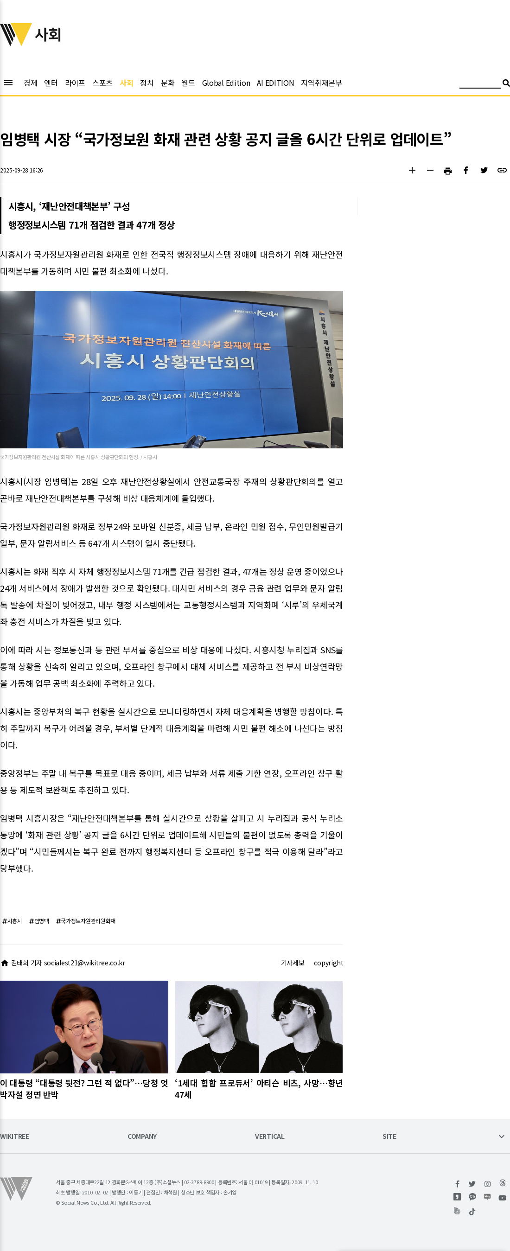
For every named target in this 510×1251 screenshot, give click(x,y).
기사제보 (293, 962)
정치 (146, 82)
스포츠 (102, 82)
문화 (167, 82)
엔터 (50, 82)
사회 (126, 82)
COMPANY (142, 1137)
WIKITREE (14, 1137)
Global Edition (226, 82)
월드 (188, 82)
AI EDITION (275, 82)
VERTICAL (270, 1137)
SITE (389, 1137)
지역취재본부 (321, 82)
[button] (412, 171)
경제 (30, 82)
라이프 (75, 82)
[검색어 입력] (480, 84)
